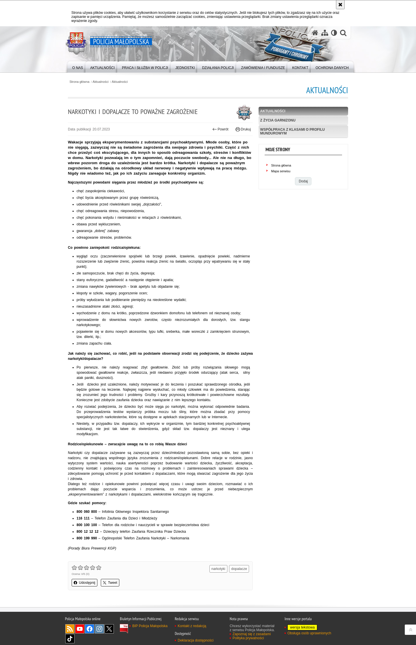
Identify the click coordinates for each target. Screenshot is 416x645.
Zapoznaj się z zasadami (252, 634)
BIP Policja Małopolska (150, 626)
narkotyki (218, 569)
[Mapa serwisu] (324, 32)
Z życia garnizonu (278, 120)
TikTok (70, 638)
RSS (70, 628)
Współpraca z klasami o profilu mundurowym (292, 131)
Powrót (220, 129)
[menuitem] (77, 66)
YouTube (79, 628)
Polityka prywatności (248, 638)
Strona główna (79, 81)
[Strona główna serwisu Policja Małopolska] (315, 32)
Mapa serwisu (281, 171)
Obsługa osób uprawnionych (309, 633)
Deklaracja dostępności (195, 640)
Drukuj (243, 129)
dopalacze (239, 569)
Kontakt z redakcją (192, 626)
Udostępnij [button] (84, 583)
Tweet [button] (110, 583)
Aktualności (101, 81)
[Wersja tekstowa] (334, 32)
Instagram (99, 628)
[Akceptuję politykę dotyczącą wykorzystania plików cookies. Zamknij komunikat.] (340, 4)
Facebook (89, 628)
